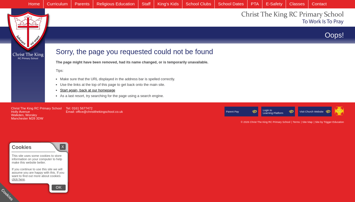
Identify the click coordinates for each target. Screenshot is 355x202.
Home (34, 3)
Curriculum (57, 3)
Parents (82, 3)
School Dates (231, 3)
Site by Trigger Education (329, 122)
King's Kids (168, 3)
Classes (297, 3)
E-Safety (274, 3)
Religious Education (116, 3)
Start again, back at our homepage (87, 90)
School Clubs (198, 3)
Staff (146, 3)
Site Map (307, 122)
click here (18, 179)
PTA (255, 3)
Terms (296, 122)
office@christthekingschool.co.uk (99, 111)
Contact (319, 3)
